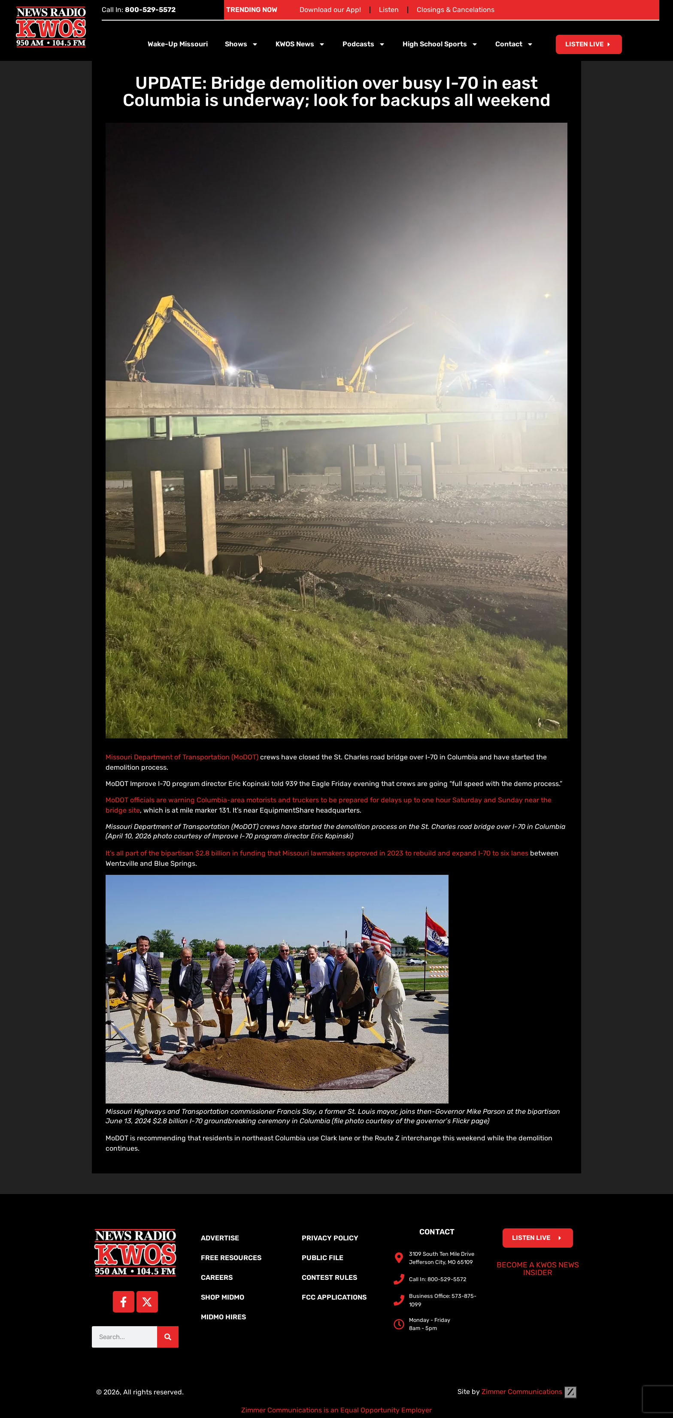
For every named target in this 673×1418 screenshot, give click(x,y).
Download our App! (330, 10)
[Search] (168, 1337)
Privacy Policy (330, 1238)
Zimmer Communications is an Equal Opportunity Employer (336, 1410)
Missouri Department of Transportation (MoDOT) (182, 757)
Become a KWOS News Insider (538, 1269)
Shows (241, 44)
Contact (514, 44)
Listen (389, 10)
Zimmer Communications (529, 1392)
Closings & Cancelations (455, 10)
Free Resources (231, 1258)
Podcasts (364, 44)
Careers (217, 1277)
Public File (322, 1258)
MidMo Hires (223, 1317)
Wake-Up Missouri (178, 44)
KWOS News (300, 44)
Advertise (220, 1238)
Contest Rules (329, 1277)
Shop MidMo (222, 1297)
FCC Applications (334, 1297)
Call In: (139, 10)
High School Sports (440, 44)
